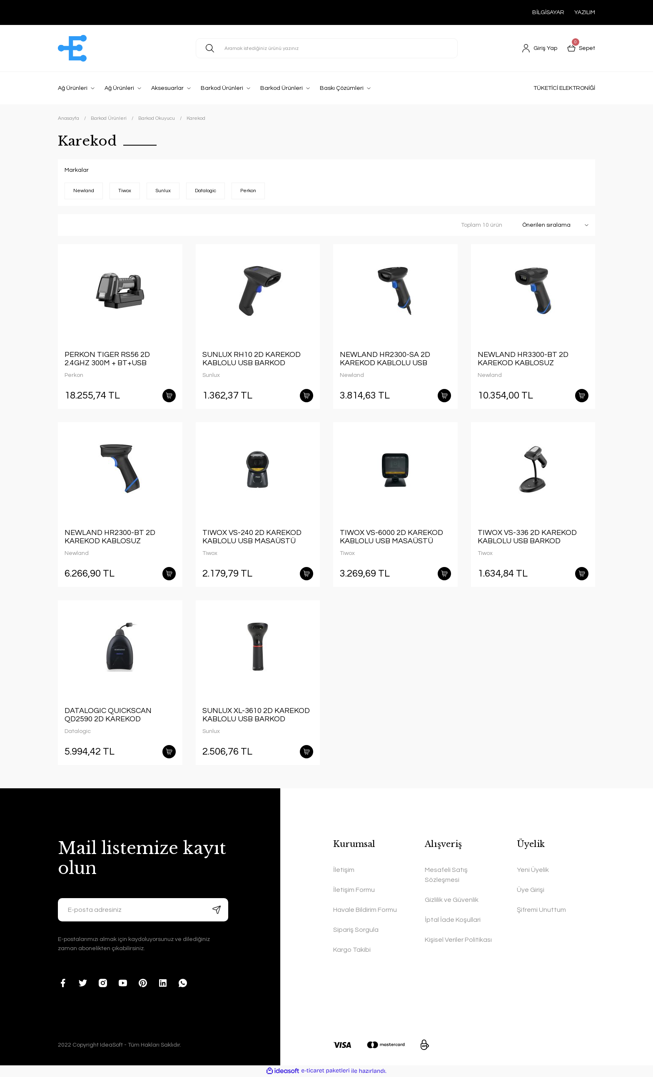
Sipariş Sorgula (356, 929)
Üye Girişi (530, 889)
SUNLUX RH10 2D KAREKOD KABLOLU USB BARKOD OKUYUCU (251, 359)
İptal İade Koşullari (453, 919)
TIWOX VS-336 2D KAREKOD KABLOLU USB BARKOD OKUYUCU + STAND (527, 537)
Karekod (196, 118)
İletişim (343, 870)
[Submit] (216, 909)
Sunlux (211, 375)
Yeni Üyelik (533, 870)
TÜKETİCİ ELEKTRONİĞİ (564, 88)
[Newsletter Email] (143, 909)
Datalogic (78, 731)
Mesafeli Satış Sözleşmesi (446, 875)
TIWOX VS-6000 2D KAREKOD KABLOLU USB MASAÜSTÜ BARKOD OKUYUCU (391, 537)
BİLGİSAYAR (548, 12)
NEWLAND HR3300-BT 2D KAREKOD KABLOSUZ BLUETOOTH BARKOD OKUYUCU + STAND (523, 359)
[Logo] (72, 48)
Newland (352, 375)
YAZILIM (584, 12)
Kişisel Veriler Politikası (458, 939)
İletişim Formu (354, 889)
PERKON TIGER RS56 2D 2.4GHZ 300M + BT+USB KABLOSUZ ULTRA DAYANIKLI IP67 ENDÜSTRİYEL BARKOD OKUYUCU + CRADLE (117, 359)
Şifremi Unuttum (541, 909)
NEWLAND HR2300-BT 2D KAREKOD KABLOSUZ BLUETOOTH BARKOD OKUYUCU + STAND (110, 537)
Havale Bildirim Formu (365, 909)
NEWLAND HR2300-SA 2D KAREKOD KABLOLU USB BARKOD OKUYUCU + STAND (391, 359)
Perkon (74, 375)
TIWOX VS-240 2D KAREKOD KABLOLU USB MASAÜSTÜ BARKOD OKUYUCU (252, 537)
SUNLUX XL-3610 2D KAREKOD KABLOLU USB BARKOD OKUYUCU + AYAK (256, 715)
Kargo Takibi (352, 949)
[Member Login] (539, 48)
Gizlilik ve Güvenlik (452, 899)
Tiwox (209, 553)
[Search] (327, 48)
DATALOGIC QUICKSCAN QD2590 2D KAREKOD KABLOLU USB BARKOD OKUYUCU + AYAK (108, 715)
